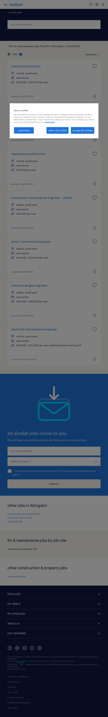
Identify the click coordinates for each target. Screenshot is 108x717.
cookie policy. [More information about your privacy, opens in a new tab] (50, 122)
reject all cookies (57, 130)
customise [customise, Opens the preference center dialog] (24, 130)
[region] (54, 121)
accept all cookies (83, 130)
